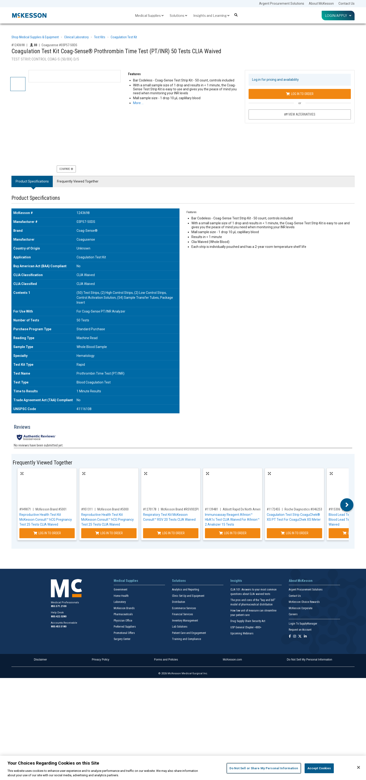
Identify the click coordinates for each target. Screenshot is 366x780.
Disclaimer (40, 659)
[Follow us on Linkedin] (305, 636)
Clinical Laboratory (76, 37)
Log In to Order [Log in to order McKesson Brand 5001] (47, 533)
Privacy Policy (100, 659)
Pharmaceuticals (123, 614)
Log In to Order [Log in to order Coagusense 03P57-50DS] (299, 94)
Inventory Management (185, 620)
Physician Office (123, 620)
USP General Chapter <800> (245, 627)
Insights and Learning (211, 16)
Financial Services (182, 614)
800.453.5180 (58, 626)
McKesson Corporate (300, 608)
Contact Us (346, 3)
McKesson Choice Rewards (304, 602)
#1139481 (211, 509)
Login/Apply (338, 16)
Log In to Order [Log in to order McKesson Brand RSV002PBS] (171, 533)
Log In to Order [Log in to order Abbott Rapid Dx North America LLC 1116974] (232, 533)
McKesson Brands (124, 608)
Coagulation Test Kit (124, 37)
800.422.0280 (58, 616)
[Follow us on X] (300, 636)
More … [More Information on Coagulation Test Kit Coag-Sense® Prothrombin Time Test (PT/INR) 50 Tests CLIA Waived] (138, 103)
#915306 (334, 509)
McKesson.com (232, 659)
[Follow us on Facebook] (290, 636)
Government (120, 589)
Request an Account (300, 629)
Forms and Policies (166, 659)
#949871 (25, 509)
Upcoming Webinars (241, 633)
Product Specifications (32, 181)
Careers (293, 614)
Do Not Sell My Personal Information (309, 659)
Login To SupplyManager (303, 623)
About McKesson (321, 3)
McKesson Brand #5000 (113, 509)
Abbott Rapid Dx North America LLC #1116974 (253, 509)
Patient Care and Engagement (189, 633)
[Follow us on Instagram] (294, 636)
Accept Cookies (319, 768)
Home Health (121, 595)
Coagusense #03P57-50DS (59, 45)
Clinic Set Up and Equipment (188, 595)
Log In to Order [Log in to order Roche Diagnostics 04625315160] (294, 533)
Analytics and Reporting (185, 589)
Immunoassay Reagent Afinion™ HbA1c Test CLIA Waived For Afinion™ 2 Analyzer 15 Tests (232, 519)
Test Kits (99, 37)
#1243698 (18, 45)
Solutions (178, 16)
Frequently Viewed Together (78, 181)
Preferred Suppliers (125, 626)
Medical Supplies (149, 16)
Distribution (178, 602)
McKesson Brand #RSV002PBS (181, 509)
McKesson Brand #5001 (51, 509)
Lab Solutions (179, 626)
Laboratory (120, 602)
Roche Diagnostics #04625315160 (307, 509)
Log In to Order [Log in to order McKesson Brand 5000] (109, 533)
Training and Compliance (186, 639)
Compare (66, 169)
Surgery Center (122, 639)
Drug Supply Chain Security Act (247, 621)
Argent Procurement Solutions (281, 3)
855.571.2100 (58, 606)
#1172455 (273, 509)
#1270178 (149, 509)
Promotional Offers (124, 633)
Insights (236, 581)
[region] (183, 768)
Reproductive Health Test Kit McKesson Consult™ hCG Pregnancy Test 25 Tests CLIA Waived (45, 519)
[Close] (358, 767)
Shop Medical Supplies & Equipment (35, 37)
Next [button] (347, 504)
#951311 (87, 509)
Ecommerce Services (184, 608)
